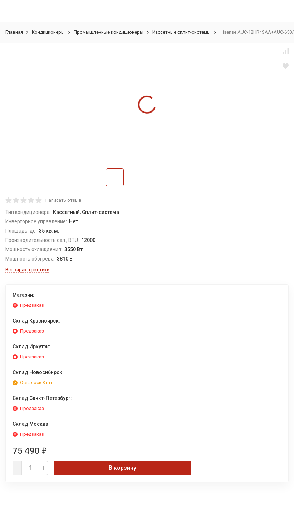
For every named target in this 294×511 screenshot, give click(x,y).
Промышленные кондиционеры (108, 32)
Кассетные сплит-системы (181, 32)
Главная (14, 32)
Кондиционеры (48, 32)
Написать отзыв (63, 200)
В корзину (122, 467)
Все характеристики (27, 269)
